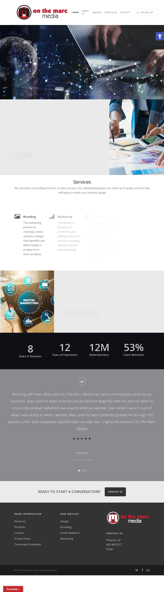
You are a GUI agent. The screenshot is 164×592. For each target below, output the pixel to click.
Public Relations (69, 533)
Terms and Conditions (27, 544)
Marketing (66, 538)
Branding (66, 527)
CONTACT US (115, 492)
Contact (19, 533)
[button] (160, 36)
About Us (20, 521)
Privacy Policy (22, 538)
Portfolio (19, 527)
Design (64, 521)
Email (109, 549)
